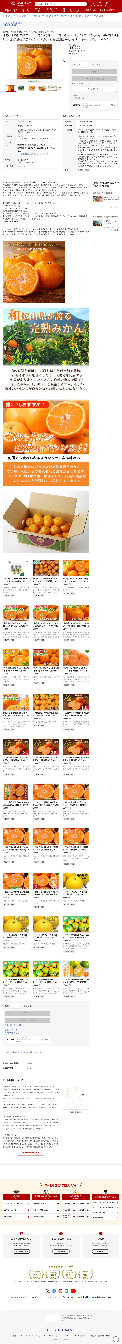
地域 (27, 10)
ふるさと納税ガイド (21, 1251)
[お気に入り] (116, 1339)
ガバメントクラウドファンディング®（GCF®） (54, 1297)
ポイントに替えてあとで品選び (103, 1207)
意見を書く (101, 1251)
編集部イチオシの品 (39, 1203)
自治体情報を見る (30, 1153)
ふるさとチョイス (20, 1297)
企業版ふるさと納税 (103, 1297)
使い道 (75, 10)
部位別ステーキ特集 (67, 1216)
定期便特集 (80, 1216)
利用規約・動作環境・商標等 (100, 1335)
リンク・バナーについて (44, 1335)
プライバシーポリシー (64, 1335)
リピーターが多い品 (10, 1210)
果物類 (14, 1052)
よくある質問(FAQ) (61, 1251)
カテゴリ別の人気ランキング (13, 1203)
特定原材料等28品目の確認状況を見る (34, 154)
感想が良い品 (8, 1216)
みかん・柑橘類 (26, 1052)
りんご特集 (66, 1210)
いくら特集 (80, 1203)
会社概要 (15, 1335)
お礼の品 (11, 10)
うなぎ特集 (66, 1203)
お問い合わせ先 (79, 98)
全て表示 (111, 105)
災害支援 (84, 1297)
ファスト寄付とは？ (81, 83)
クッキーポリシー (80, 1335)
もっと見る (114, 207)
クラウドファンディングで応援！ (103, 1202)
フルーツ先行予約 (39, 1216)
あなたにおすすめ (52, 10)
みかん (38, 1052)
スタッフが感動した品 (40, 1210)
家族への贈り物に (98, 1217)
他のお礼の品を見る (27, 162)
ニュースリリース (27, 1335)
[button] (27, 562)
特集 (64, 10)
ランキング (38, 10)
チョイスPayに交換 (99, 1212)
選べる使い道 (78, 96)
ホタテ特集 (80, 1210)
